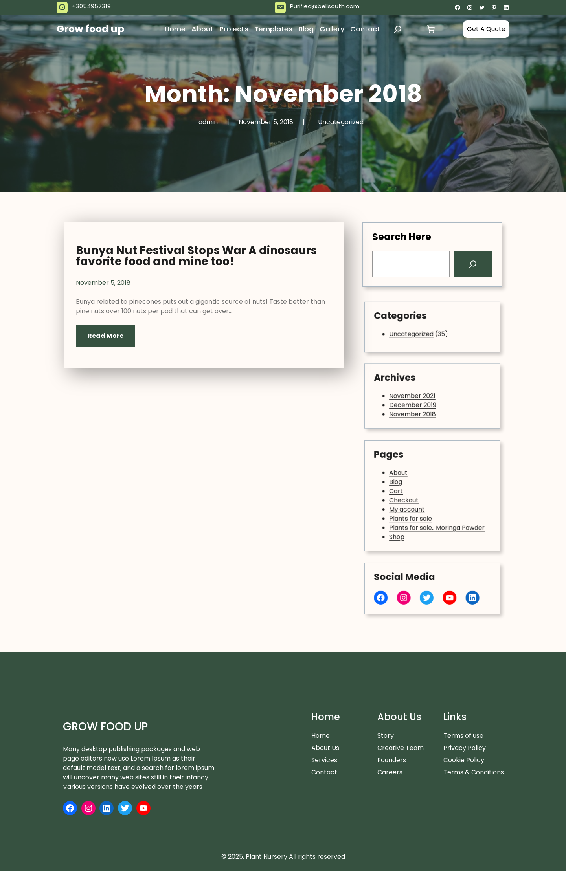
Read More (105, 335)
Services (324, 760)
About (411, 481)
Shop (410, 520)
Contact (324, 772)
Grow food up (91, 29)
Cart (410, 492)
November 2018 (420, 406)
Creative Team (400, 747)
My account (416, 503)
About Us (325, 747)
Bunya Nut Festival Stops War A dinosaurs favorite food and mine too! (196, 256)
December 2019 (420, 401)
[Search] (472, 264)
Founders (391, 760)
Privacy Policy (464, 747)
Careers (389, 772)
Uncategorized (341, 122)
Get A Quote (486, 28)
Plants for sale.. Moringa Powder (434, 514)
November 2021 (420, 395)
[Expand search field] (398, 29)
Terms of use (463, 735)
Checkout (415, 498)
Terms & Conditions (473, 772)
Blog (410, 487)
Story (385, 735)
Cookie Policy (463, 760)
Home (320, 735)
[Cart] (431, 29)
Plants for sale (419, 509)
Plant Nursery (266, 856)
